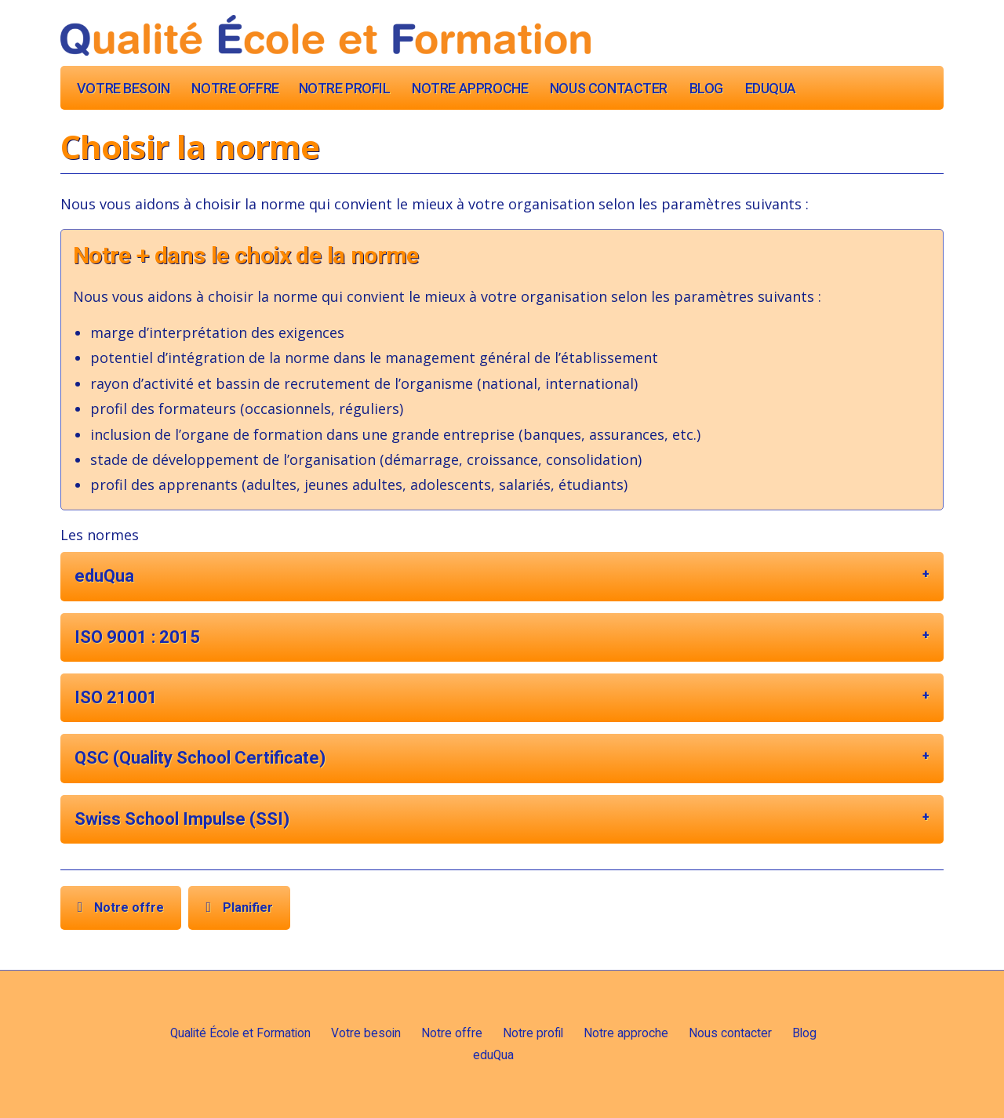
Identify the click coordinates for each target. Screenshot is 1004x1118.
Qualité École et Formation (240, 1032)
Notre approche (470, 88)
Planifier (248, 907)
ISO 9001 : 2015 (137, 637)
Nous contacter (609, 88)
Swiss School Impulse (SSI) (182, 819)
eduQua (770, 88)
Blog (706, 88)
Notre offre (234, 88)
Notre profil (345, 88)
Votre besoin (123, 88)
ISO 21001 (116, 697)
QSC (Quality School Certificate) (200, 758)
